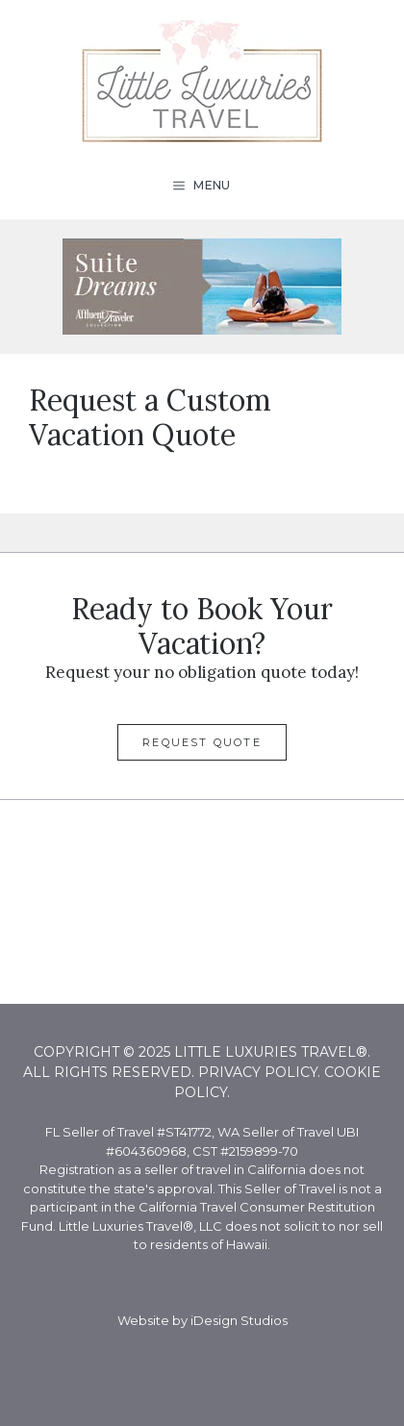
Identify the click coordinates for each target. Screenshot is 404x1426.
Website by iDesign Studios (202, 1320)
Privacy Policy (257, 1072)
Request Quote (202, 742)
